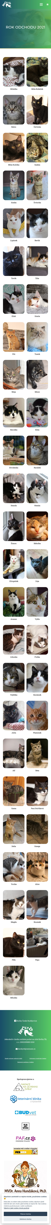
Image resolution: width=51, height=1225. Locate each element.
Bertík (37, 240)
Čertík (13, 278)
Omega (37, 846)
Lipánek (13, 240)
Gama (13, 808)
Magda (14, 922)
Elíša (37, 430)
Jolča (14, 733)
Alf (14, 770)
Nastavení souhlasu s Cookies (25, 1062)
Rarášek (37, 467)
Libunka (13, 657)
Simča (37, 316)
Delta (14, 846)
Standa (14, 505)
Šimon (14, 543)
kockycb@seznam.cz (26, 1049)
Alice (37, 884)
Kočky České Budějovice (27, 1021)
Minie (37, 392)
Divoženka (13, 467)
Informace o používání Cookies (37, 1058)
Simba (13, 202)
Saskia (37, 165)
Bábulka (37, 543)
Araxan (14, 619)
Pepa (37, 960)
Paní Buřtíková (37, 808)
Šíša (37, 278)
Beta (37, 770)
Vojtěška (13, 695)
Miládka (13, 89)
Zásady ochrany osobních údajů (13, 1058)
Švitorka (37, 202)
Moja (14, 392)
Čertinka (37, 127)
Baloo (13, 127)
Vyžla (37, 619)
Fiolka (37, 657)
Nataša (37, 505)
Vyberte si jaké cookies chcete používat (16, 1208)
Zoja (37, 581)
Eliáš (14, 316)
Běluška (13, 998)
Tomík (37, 354)
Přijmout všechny (25, 1214)
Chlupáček (13, 581)
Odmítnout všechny (25, 1219)
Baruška (13, 430)
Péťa (14, 960)
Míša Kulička (13, 165)
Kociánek (37, 695)
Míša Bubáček (37, 89)
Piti (13, 354)
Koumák (37, 922)
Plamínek (37, 733)
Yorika (14, 884)
